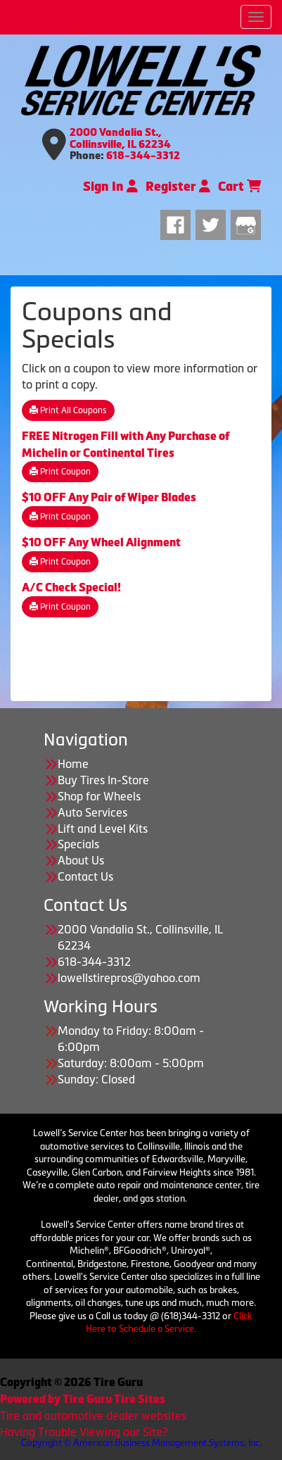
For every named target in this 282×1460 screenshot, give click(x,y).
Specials (78, 844)
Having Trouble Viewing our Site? (83, 1432)
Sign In (110, 187)
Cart (239, 187)
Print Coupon (60, 472)
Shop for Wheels (99, 796)
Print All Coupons (68, 410)
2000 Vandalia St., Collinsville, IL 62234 (120, 138)
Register (178, 187)
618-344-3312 (143, 155)
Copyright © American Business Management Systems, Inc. (141, 1442)
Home (73, 763)
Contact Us (85, 876)
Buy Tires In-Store (103, 780)
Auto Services (92, 812)
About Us (81, 860)
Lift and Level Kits (103, 828)
